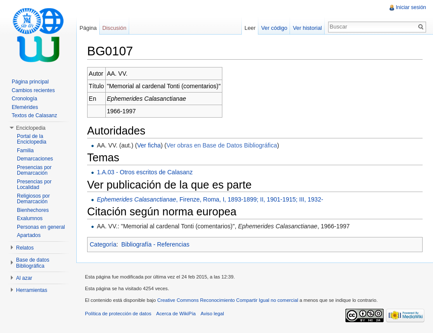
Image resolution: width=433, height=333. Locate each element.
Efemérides (25, 107)
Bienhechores (33, 210)
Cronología (24, 99)
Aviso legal (212, 313)
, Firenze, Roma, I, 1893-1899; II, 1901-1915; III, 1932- (210, 199)
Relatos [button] (25, 248)
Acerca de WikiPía (175, 313)
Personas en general (41, 227)
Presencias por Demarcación (34, 170)
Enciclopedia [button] (31, 128)
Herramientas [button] (31, 290)
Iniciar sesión (411, 7)
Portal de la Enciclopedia (31, 139)
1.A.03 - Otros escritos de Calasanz (144, 172)
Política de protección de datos (118, 313)
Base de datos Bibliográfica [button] (32, 263)
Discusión (114, 28)
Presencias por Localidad (34, 185)
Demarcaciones (35, 159)
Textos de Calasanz (34, 115)
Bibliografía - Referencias (155, 244)
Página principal (30, 82)
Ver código (274, 28)
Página (88, 28)
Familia (25, 150)
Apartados (29, 235)
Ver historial (307, 28)
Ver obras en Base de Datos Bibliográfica (221, 145)
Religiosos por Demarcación (33, 199)
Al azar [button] (24, 278)
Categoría (103, 244)
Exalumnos (29, 218)
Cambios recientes (33, 90)
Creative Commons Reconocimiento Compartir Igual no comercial (227, 300)
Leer (250, 28)
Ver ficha (148, 145)
